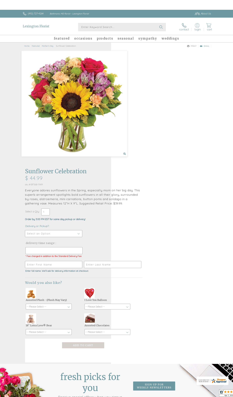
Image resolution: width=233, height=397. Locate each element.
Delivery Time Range (132, 129)
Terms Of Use (145, 394)
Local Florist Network (184, 394)
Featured (36, 46)
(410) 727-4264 (36, 13)
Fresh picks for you (90, 302)
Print (192, 46)
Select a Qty (124, 98)
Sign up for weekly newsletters (154, 301)
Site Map (203, 394)
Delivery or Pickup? (129, 112)
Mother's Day (47, 46)
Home (27, 46)
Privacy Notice (163, 394)
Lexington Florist (36, 26)
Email (204, 46)
